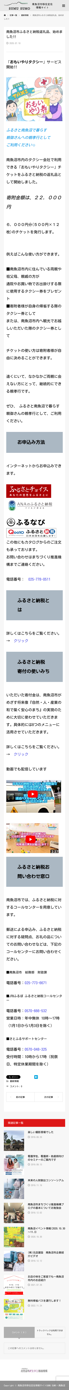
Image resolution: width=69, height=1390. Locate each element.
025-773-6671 (36, 983)
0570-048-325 (36, 1049)
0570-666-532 (36, 1011)
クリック (21, 640)
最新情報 (14, 1081)
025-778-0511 (39, 579)
